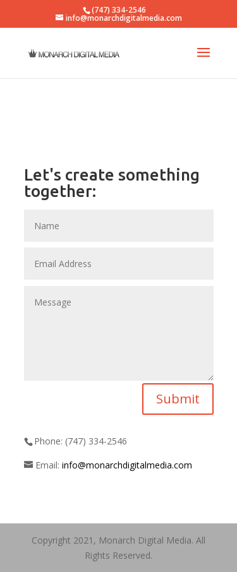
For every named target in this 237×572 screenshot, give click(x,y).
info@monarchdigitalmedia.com (127, 465)
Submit (178, 398)
